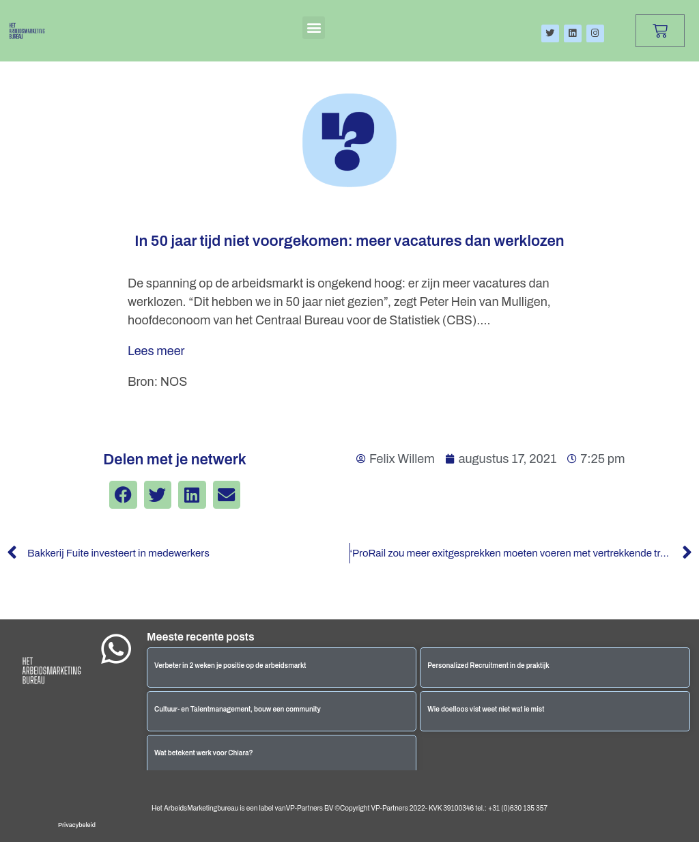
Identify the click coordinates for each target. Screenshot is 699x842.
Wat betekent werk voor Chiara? (203, 753)
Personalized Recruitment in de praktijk (488, 665)
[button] (313, 27)
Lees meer (156, 351)
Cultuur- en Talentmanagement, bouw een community (237, 709)
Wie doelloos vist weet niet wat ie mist (485, 709)
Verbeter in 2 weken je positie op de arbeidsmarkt (230, 665)
